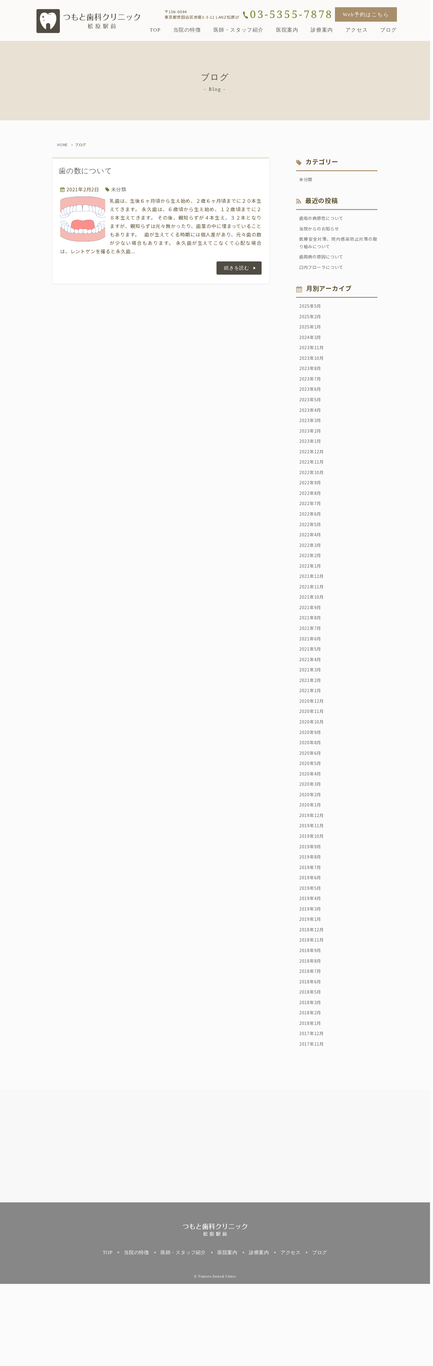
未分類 (118, 189)
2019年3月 (311, 976)
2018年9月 (311, 1022)
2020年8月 (311, 793)
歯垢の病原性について (324, 220)
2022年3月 (311, 576)
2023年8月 (311, 382)
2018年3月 (311, 1079)
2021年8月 (311, 656)
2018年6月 (311, 1056)
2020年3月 (311, 839)
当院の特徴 (136, 1334)
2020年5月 (311, 816)
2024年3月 (311, 348)
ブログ (319, 1334)
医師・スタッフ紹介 (183, 1334)
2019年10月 (313, 896)
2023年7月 (311, 393)
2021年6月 (311, 679)
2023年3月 (311, 439)
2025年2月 (311, 325)
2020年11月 (313, 759)
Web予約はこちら (366, 14)
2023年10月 (313, 371)
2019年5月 (311, 953)
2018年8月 (311, 1034)
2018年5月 (311, 1068)
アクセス (291, 1334)
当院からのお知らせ (322, 231)
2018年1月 (311, 1102)
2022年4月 (311, 565)
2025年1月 (311, 336)
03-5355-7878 (291, 14)
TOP (107, 1334)
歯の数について (85, 171)
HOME (62, 144)
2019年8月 (311, 919)
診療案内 (259, 1334)
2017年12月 (313, 1114)
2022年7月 (311, 531)
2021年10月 (313, 633)
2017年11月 (313, 1125)
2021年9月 (311, 645)
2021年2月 (311, 725)
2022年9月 (311, 508)
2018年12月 (313, 999)
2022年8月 (311, 519)
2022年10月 (313, 496)
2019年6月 (311, 942)
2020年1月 (311, 862)
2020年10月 (313, 771)
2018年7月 (311, 1045)
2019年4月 (311, 965)
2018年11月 (313, 1011)
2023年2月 (311, 451)
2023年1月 (311, 462)
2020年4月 (311, 828)
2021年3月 (311, 713)
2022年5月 (311, 553)
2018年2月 (311, 1091)
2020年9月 (311, 782)
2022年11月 (313, 485)
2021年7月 (311, 668)
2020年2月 (311, 851)
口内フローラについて (324, 274)
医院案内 (227, 1334)
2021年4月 (311, 702)
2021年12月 (313, 611)
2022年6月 (311, 542)
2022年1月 (311, 599)
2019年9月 (311, 908)
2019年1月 (311, 988)
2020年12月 (313, 748)
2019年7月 (311, 931)
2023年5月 (311, 416)
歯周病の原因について (324, 262)
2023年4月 (311, 428)
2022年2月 (311, 588)
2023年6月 (311, 405)
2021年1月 (311, 736)
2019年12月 (313, 873)
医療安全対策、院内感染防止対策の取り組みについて (338, 247)
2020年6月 (311, 805)
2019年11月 (313, 885)
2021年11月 (313, 622)
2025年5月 (311, 313)
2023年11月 (313, 359)
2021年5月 (311, 691)
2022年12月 (313, 473)
